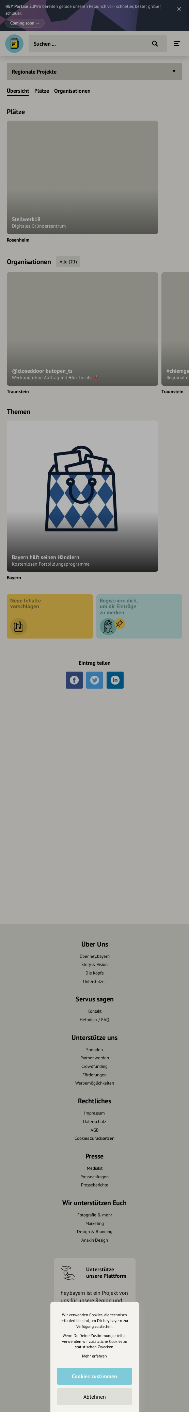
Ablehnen (94, 1396)
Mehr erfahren (94, 1356)
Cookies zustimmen (94, 1376)
